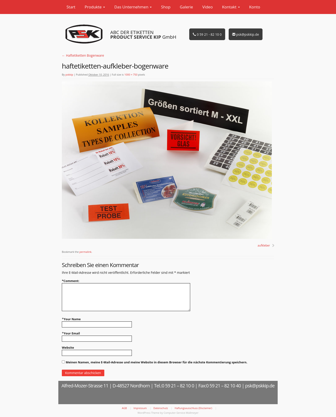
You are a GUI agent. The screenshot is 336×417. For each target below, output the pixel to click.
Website (68, 347)
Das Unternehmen (133, 7)
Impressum (140, 408)
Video (207, 7)
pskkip (69, 74)
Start (70, 7)
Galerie (186, 7)
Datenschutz (161, 408)
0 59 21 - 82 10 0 (207, 34)
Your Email (72, 333)
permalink (85, 252)
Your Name (72, 319)
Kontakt (231, 7)
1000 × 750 (130, 74)
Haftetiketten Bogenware (83, 55)
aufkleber (264, 245)
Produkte (95, 7)
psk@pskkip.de (245, 34)
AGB (124, 408)
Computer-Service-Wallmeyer (181, 412)
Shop (165, 7)
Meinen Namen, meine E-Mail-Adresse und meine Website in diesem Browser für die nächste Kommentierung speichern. (156, 362)
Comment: (70, 281)
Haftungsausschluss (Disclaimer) (193, 408)
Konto (254, 7)
